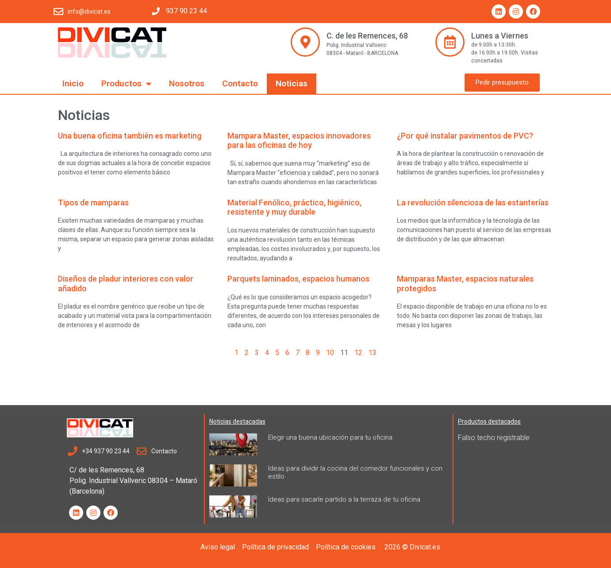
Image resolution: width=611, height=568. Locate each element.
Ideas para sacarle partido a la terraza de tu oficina (344, 499)
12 (358, 352)
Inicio (73, 83)
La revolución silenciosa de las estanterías (473, 202)
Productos (126, 83)
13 (373, 352)
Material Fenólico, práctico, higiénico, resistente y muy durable (294, 207)
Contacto (240, 83)
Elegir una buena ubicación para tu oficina (330, 437)
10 (330, 352)
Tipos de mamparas (93, 202)
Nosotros (186, 83)
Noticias (291, 83)
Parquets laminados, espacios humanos (298, 278)
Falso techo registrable (494, 437)
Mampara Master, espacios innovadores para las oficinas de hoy (299, 140)
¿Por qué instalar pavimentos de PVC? (465, 135)
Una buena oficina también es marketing (129, 135)
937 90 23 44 (186, 11)
